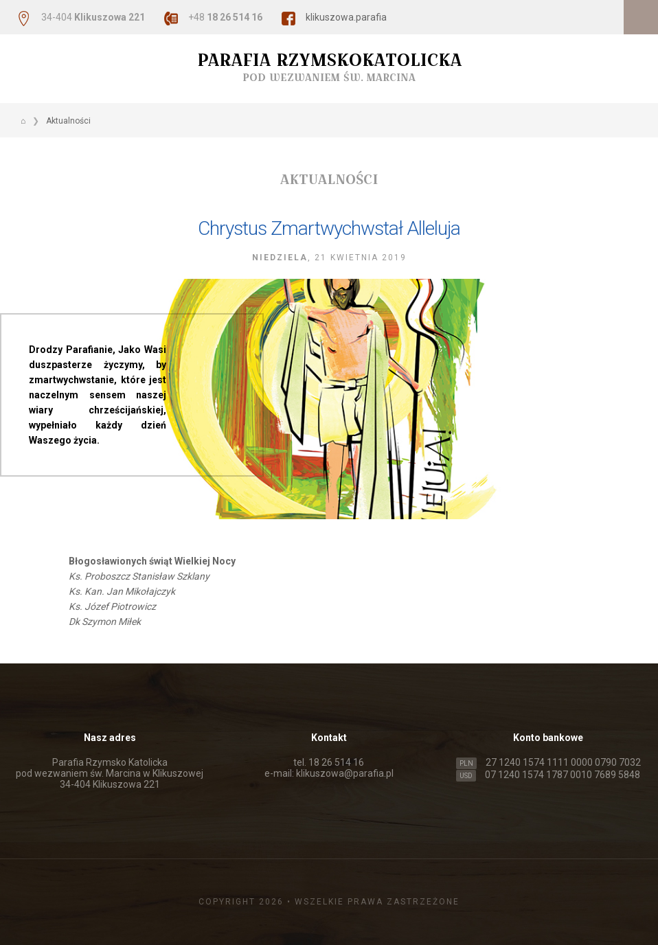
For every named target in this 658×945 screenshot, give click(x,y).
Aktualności (68, 121)
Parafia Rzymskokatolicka (329, 66)
